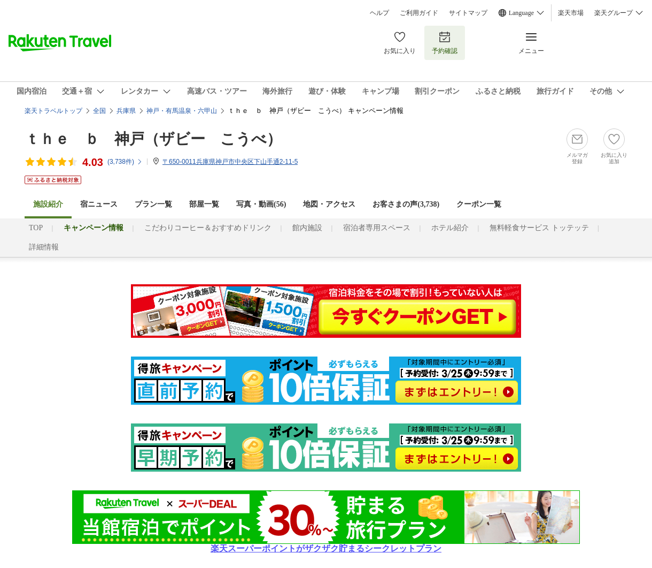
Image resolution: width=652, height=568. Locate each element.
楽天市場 (571, 13)
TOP (36, 228)
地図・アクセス (329, 204)
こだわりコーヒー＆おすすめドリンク (207, 228)
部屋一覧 (204, 204)
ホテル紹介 (450, 228)
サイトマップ (468, 13)
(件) (125, 161)
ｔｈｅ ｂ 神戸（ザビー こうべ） (153, 139)
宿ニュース (99, 204)
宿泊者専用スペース (376, 228)
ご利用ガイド (419, 13)
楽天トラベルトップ (53, 111)
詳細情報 (44, 247)
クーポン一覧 (478, 204)
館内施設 (307, 228)
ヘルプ (379, 13)
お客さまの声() (405, 204)
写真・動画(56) (261, 204)
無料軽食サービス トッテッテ (539, 228)
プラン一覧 (153, 204)
